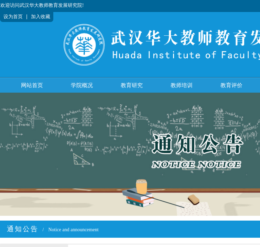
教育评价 (231, 85)
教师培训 (182, 85)
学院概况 (82, 85)
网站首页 (32, 85)
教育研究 (132, 85)
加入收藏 (40, 16)
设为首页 (13, 16)
